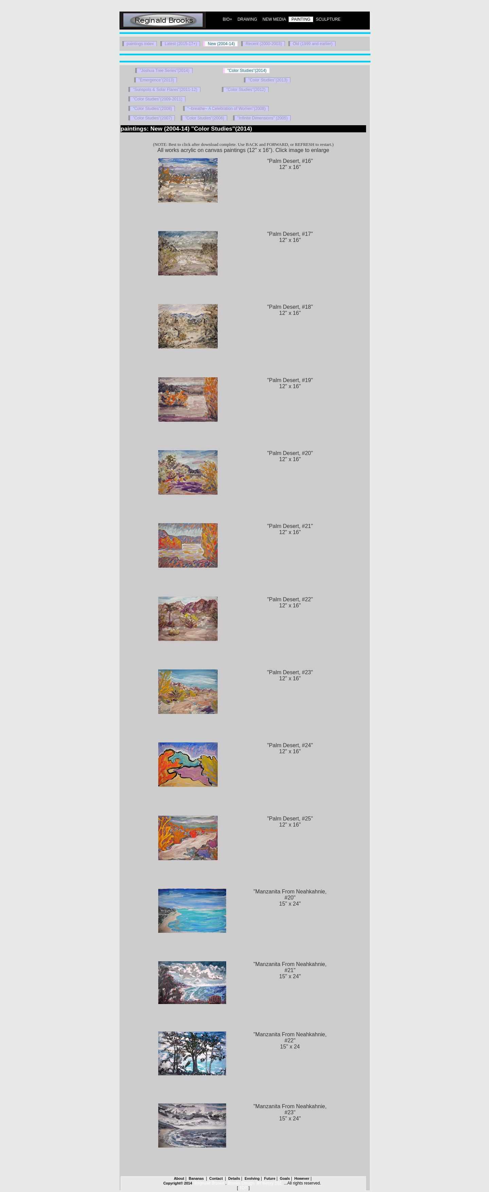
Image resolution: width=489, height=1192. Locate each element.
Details (234, 1178)
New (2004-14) (221, 43)
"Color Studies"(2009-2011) (157, 99)
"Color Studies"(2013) (267, 80)
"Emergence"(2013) (156, 80)
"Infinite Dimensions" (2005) (262, 118)
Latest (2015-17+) (181, 43)
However (301, 1178)
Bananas (197, 1178)
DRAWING (247, 19)
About (179, 1178)
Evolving (251, 1178)
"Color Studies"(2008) (152, 108)
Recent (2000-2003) (264, 43)
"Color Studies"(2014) (247, 70)
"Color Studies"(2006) (204, 118)
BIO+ (227, 19)
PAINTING (300, 19)
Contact (216, 1178)
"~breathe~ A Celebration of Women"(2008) (226, 108)
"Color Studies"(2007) (152, 118)
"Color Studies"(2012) (245, 89)
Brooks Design (241, 1183)
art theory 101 (269, 1183)
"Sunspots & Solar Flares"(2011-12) (165, 89)
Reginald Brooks (209, 1183)
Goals (285, 1178)
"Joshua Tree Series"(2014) (164, 70)
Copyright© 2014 (177, 1183)
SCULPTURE (328, 19)
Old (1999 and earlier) (312, 43)
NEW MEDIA (274, 19)
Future (269, 1178)
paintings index (140, 43)
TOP (243, 1188)
